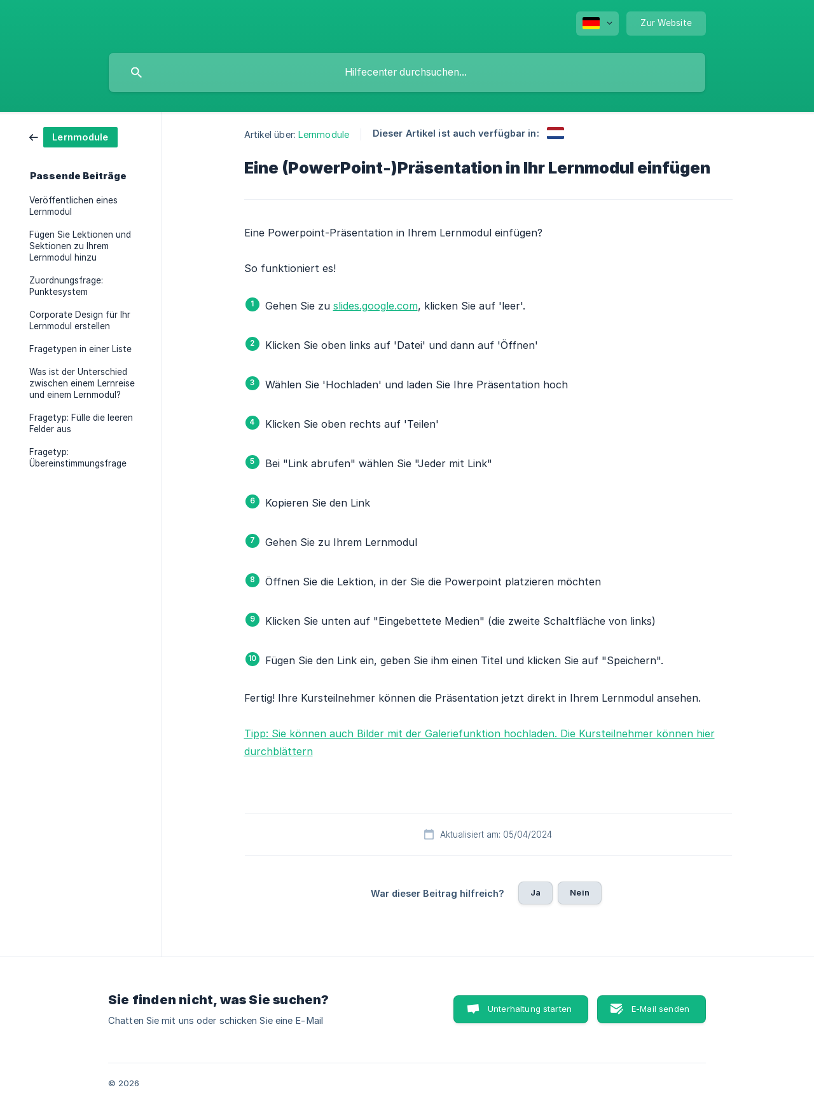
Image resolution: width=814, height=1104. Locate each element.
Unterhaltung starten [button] (530, 1009)
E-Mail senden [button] (660, 1009)
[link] (73, 136)
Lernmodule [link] (323, 134)
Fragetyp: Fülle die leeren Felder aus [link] (81, 423)
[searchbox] (407, 72)
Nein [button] (580, 892)
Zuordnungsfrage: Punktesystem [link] (66, 286)
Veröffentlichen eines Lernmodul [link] (73, 206)
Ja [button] (535, 892)
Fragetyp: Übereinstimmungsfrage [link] (78, 457)
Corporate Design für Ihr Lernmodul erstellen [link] (79, 320)
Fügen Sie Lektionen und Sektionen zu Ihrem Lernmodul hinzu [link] (80, 245)
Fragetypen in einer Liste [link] (80, 349)
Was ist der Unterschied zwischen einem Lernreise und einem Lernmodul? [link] (82, 383)
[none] (597, 23)
